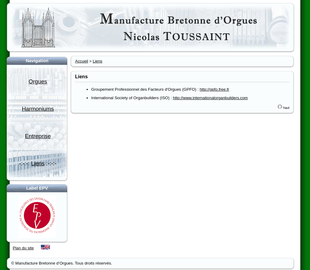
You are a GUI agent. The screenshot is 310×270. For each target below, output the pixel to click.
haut (283, 108)
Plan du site (23, 248)
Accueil (81, 61)
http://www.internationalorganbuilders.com (210, 98)
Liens (97, 61)
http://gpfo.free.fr (214, 89)
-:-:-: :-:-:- (37, 163)
